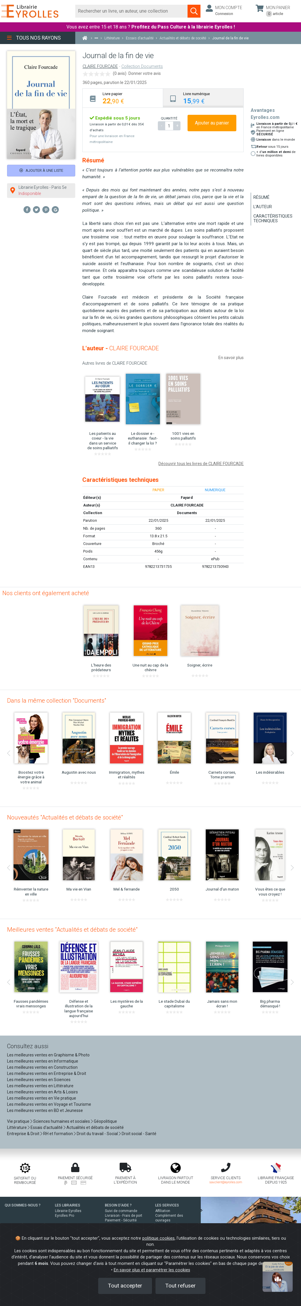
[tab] (123, 98)
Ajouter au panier (212, 123)
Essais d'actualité (47, 1127)
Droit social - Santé (139, 1133)
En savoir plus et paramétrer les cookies (152, 1270)
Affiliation (162, 1211)
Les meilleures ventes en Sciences (39, 1079)
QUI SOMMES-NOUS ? (23, 1205)
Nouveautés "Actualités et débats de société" (65, 817)
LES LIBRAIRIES (67, 1205)
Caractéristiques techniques (272, 218)
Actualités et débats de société (95, 1127)
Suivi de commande (121, 1211)
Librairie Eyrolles (68, 1211)
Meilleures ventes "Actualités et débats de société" (72, 929)
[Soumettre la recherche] (194, 11)
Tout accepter (125, 1285)
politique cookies (158, 1238)
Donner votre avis (144, 73)
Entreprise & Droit (23, 1133)
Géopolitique (105, 1121)
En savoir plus (231, 357)
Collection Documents (142, 66)
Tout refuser (180, 1285)
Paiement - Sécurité (121, 1220)
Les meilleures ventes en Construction (42, 1067)
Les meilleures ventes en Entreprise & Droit (46, 1073)
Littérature (17, 1127)
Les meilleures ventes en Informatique (42, 1061)
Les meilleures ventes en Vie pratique (41, 1098)
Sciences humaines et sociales (61, 1121)
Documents (187, 513)
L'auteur (262, 206)
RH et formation (58, 1133)
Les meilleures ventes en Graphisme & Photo (48, 1055)
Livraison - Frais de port (123, 1216)
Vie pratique (18, 1121)
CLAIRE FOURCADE (100, 66)
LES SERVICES (167, 1205)
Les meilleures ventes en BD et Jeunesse (45, 1110)
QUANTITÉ (169, 118)
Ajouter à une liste (41, 170)
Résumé (261, 197)
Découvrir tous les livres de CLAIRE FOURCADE (201, 463)
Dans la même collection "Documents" (56, 700)
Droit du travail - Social (97, 1133)
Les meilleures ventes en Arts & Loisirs (42, 1092)
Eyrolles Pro (64, 1216)
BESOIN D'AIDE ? (118, 1205)
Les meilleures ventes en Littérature (40, 1085)
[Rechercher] (131, 11)
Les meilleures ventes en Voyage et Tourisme (49, 1104)
